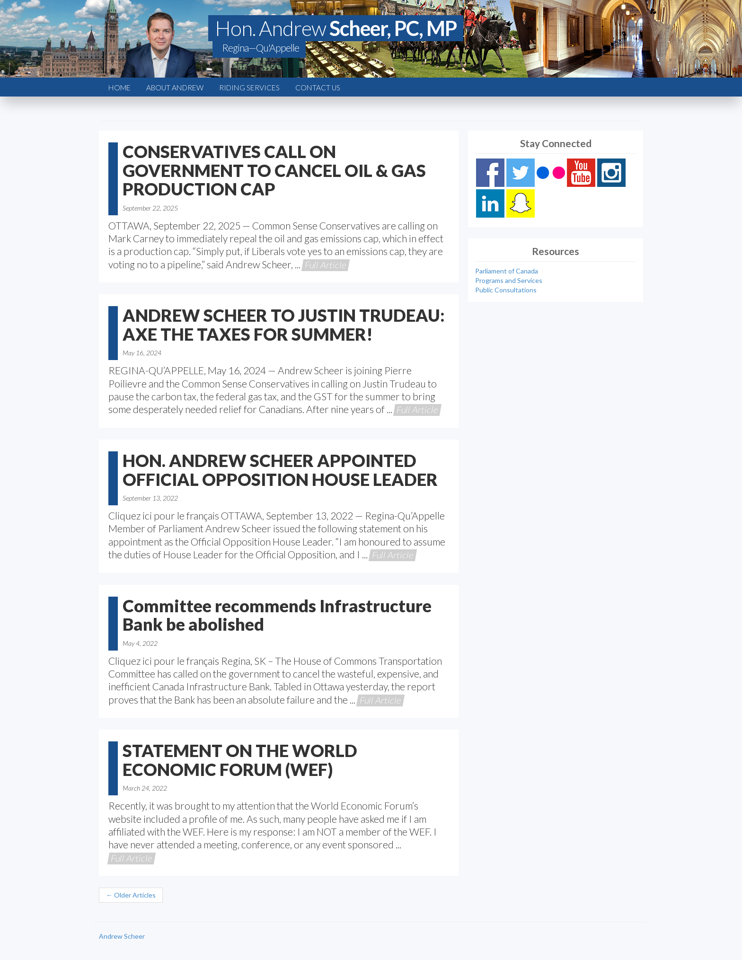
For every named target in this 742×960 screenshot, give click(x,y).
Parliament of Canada (506, 271)
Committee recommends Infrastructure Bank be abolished (277, 615)
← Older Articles (131, 895)
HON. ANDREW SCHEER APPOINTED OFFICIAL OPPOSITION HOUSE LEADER (280, 470)
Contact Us (317, 87)
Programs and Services (508, 280)
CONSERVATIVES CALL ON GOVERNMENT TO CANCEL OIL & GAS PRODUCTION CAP (274, 170)
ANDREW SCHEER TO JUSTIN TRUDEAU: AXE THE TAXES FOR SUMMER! (284, 324)
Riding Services (249, 87)
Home (119, 87)
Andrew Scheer (122, 936)
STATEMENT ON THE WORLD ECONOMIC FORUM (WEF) (240, 760)
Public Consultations (506, 290)
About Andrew (174, 87)
